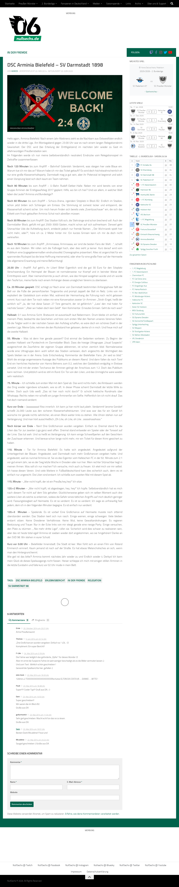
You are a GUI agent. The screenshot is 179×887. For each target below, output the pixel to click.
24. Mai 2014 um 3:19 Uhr (34, 653)
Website (13, 792)
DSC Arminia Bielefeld (29, 580)
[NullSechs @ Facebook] (156, 52)
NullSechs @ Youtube (155, 865)
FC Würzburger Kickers (141, 296)
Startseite (10, 3)
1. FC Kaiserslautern (140, 271)
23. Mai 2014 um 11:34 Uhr (41, 715)
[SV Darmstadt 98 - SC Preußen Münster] (151, 127)
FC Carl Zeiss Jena (139, 278)
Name (13, 782)
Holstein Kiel (145, 209)
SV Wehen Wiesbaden (141, 334)
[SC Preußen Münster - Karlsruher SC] (151, 110)
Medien (96, 3)
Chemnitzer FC (138, 275)
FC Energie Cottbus (140, 282)
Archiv (138, 3)
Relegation (94, 580)
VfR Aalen (136, 341)
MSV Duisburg (138, 310)
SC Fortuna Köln (138, 313)
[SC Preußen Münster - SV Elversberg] (151, 119)
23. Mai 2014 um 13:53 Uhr (34, 697)
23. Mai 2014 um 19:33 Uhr (38, 675)
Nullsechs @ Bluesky (104, 865)
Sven (18, 729)
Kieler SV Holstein (139, 306)
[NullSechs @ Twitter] (165, 52)
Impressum (76, 871)
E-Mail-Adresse (74, 782)
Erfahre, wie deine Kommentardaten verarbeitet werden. (92, 813)
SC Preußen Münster (148, 224)
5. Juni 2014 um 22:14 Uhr (36, 639)
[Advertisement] (119, 27)
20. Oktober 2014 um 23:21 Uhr (36, 628)
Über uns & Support (156, 3)
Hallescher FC (137, 299)
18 (166, 199)
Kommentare (19, 620)
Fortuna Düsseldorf (148, 229)
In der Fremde (17, 52)
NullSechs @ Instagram (76, 865)
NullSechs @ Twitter (130, 865)
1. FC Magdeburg (147, 219)
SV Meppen (137, 327)
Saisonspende (113, 3)
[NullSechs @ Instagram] (160, 52)
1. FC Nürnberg (146, 199)
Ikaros (14, 71)
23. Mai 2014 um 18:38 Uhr (34, 686)
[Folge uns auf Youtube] (170, 52)
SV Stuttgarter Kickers (141, 331)
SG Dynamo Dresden (148, 244)
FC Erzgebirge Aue (139, 285)
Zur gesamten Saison (138, 254)
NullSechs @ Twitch (23, 865)
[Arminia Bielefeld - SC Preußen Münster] (151, 144)
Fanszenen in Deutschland (74, 3)
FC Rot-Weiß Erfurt (139, 292)
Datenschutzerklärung (97, 871)
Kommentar (16, 762)
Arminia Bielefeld (147, 239)
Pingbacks (40, 620)
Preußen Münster (27, 3)
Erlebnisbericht (55, 580)
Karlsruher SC (145, 204)
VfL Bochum (145, 214)
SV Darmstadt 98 (18, 586)
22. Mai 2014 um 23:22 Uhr (38, 740)
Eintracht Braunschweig (150, 234)
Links (128, 3)
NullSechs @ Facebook (49, 865)
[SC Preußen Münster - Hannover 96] (151, 136)
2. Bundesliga (48, 3)
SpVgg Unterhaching (140, 324)
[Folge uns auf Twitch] (151, 52)
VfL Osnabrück (138, 338)
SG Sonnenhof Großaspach (142, 320)
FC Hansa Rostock (139, 289)
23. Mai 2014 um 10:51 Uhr (34, 729)
